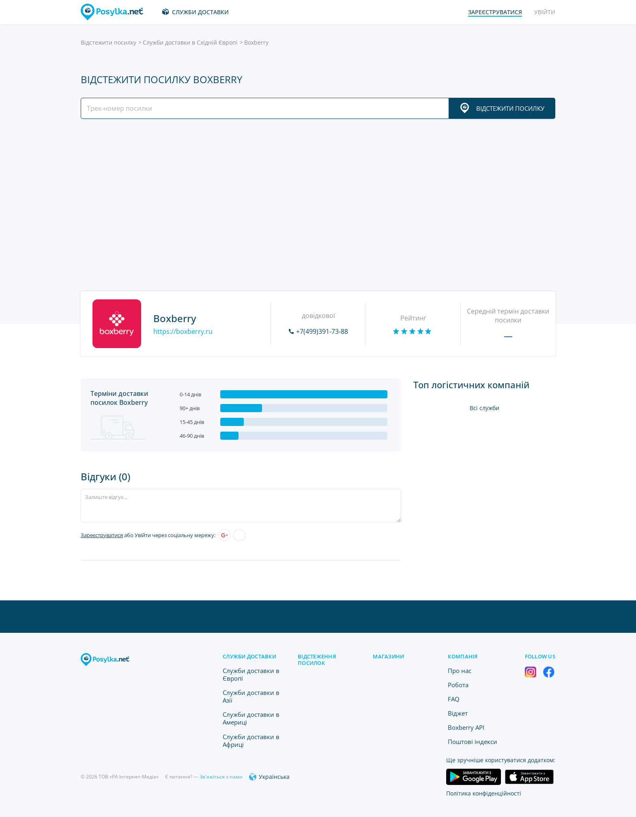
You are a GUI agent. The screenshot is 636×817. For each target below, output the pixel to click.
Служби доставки (200, 12)
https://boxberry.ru (183, 331)
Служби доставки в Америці (251, 718)
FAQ (454, 699)
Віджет (458, 713)
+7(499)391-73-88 (322, 331)
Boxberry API (466, 727)
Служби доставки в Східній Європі (190, 42)
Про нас (459, 670)
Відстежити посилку (108, 42)
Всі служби (484, 407)
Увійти (544, 12)
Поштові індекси (472, 741)
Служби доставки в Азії (251, 696)
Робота (458, 685)
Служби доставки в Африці (251, 740)
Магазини (388, 656)
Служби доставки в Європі (251, 674)
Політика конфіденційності (483, 793)
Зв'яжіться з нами (221, 776)
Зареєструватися (102, 535)
